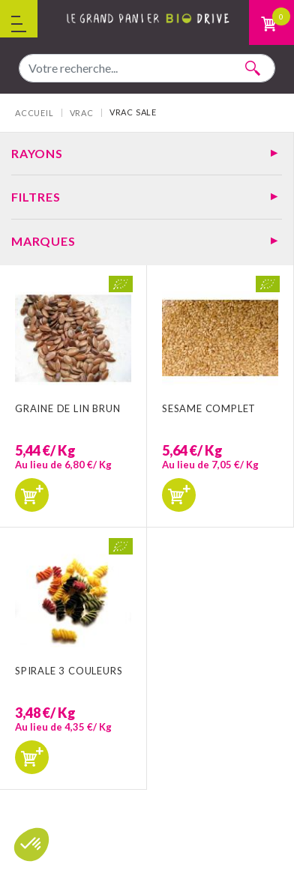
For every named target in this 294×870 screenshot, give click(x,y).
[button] (32, 845)
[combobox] (147, 68)
